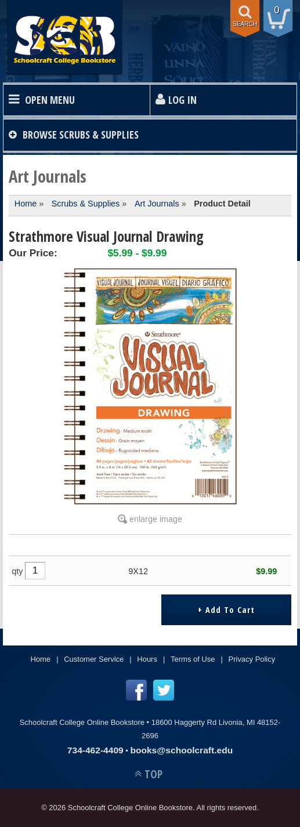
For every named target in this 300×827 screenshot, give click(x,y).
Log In (182, 100)
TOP (153, 774)
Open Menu (50, 100)
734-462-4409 (95, 750)
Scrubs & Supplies (86, 203)
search (245, 24)
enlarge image (155, 519)
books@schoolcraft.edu (181, 750)
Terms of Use (193, 659)
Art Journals (157, 203)
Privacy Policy (252, 659)
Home (26, 203)
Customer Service (94, 659)
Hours (147, 659)
